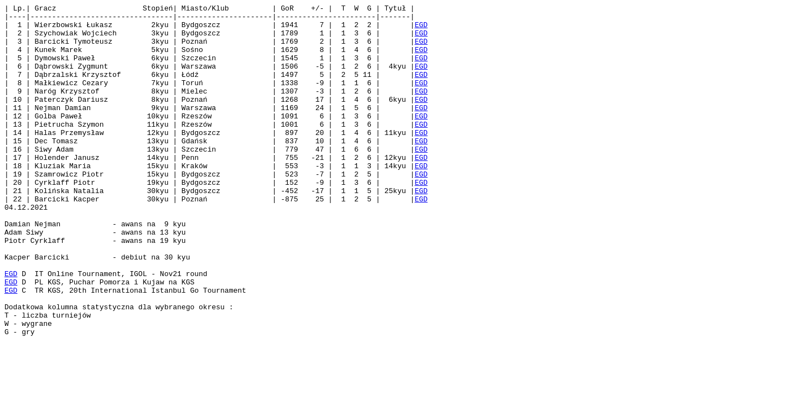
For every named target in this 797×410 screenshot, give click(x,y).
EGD (421, 29)
